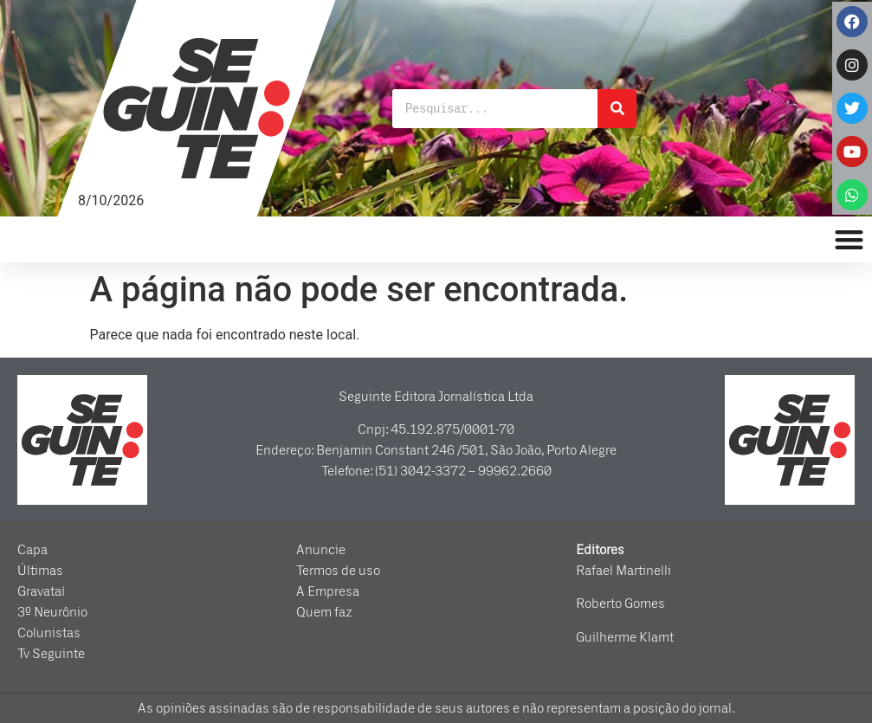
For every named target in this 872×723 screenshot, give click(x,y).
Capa (32, 550)
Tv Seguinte (51, 654)
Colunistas (49, 633)
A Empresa (327, 591)
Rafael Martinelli (623, 570)
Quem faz (324, 612)
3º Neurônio (52, 612)
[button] (850, 239)
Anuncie (321, 550)
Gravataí (41, 591)
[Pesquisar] (616, 108)
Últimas (40, 570)
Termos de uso (338, 570)
